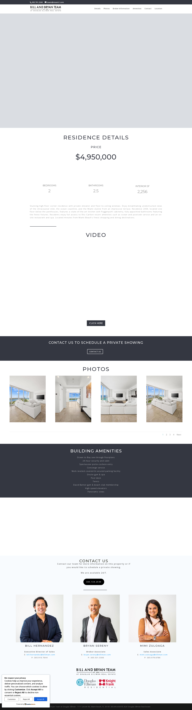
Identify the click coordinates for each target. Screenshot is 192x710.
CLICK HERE (96, 323)
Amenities (137, 9)
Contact (147, 9)
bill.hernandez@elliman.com (41, 654)
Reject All (26, 699)
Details (97, 9)
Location (158, 9)
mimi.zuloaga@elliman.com (154, 654)
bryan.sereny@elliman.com (97, 654)
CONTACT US (95, 351)
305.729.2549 (93, 582)
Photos (107, 9)
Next (179, 434)
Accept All (40, 699)
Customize (12, 699)
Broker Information (121, 9)
